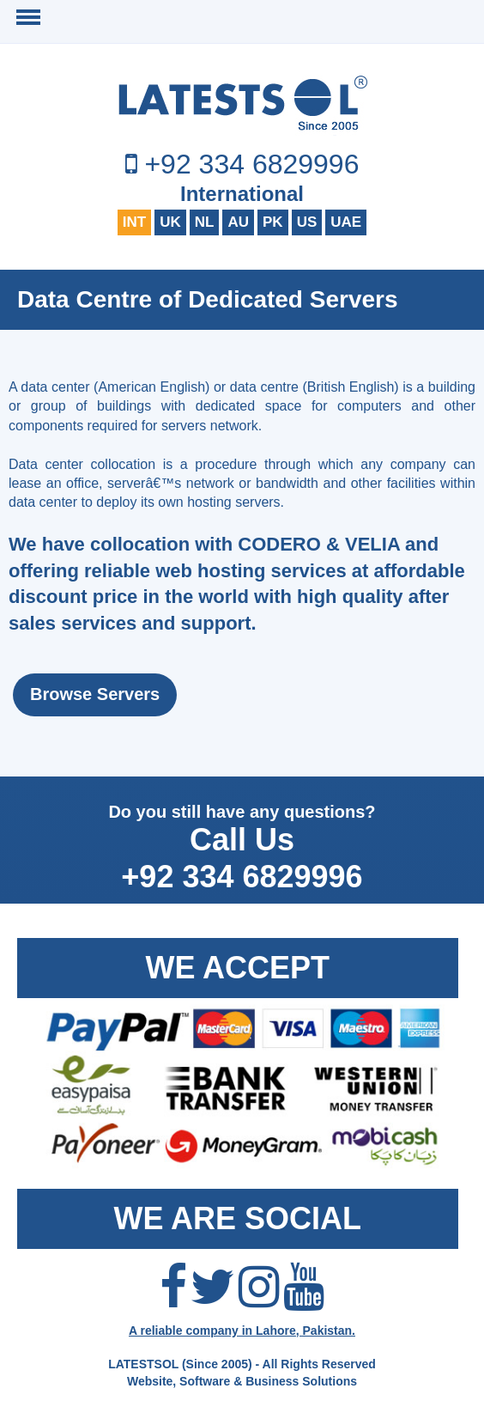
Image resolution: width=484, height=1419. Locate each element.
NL (205, 222)
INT (134, 222)
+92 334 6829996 (251, 164)
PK (273, 222)
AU (238, 222)
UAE (345, 222)
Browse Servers (95, 694)
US (307, 222)
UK (170, 222)
